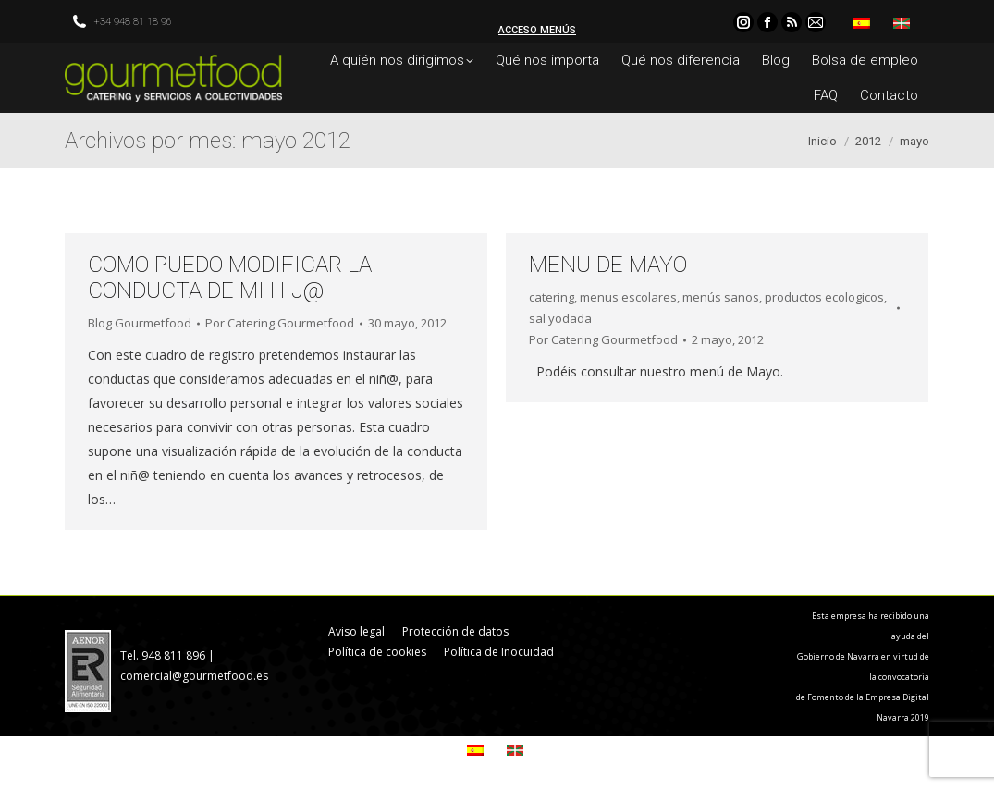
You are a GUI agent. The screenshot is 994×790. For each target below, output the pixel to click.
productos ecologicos (824, 297)
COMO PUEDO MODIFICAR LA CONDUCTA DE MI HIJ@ (230, 277)
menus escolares (628, 297)
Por (279, 323)
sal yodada (560, 318)
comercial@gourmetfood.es (194, 676)
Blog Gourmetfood (139, 323)
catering (551, 297)
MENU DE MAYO (608, 265)
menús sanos (720, 297)
